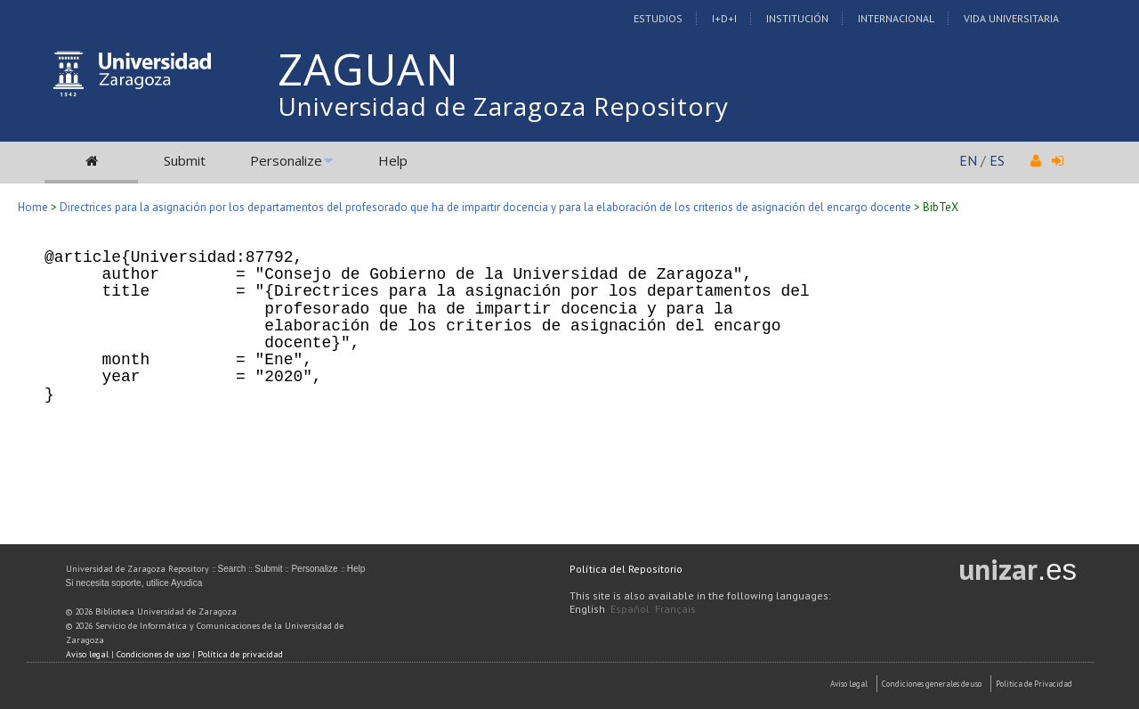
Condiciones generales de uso (931, 684)
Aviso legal (87, 654)
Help (393, 160)
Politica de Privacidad (1034, 684)
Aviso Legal (849, 684)
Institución (797, 18)
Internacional (896, 18)
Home (33, 207)
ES (997, 160)
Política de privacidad (240, 654)
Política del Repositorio (626, 568)
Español (630, 608)
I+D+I (724, 18)
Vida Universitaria (1011, 18)
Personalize (286, 160)
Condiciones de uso (153, 654)
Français (675, 608)
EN (968, 160)
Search (232, 569)
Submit (185, 160)
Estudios (658, 18)
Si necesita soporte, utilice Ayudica (134, 583)
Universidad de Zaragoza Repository (503, 106)
